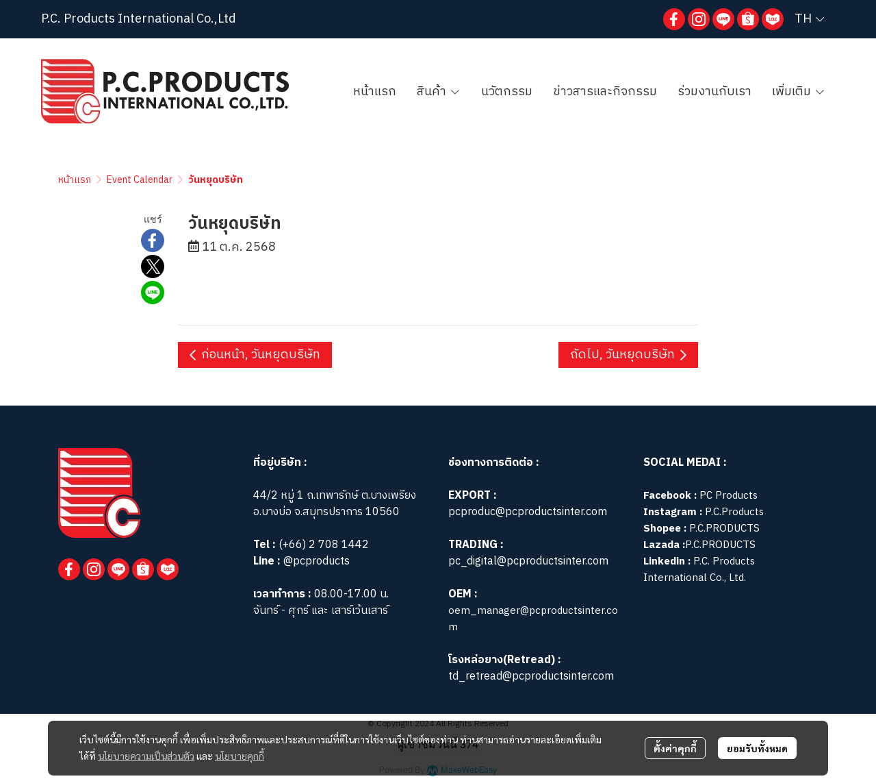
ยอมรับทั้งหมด (757, 748)
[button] (809, 19)
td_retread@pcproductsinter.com (531, 676)
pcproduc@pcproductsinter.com (527, 512)
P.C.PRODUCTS (724, 528)
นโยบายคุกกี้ (239, 755)
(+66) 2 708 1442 (324, 545)
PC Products (728, 495)
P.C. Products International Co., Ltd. (699, 569)
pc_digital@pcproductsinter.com (528, 561)
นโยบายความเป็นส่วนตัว (146, 755)
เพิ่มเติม (798, 92)
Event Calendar (139, 180)
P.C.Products (734, 512)
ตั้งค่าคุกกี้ (675, 748)
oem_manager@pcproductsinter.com (533, 619)
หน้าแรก (74, 180)
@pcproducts (315, 561)
